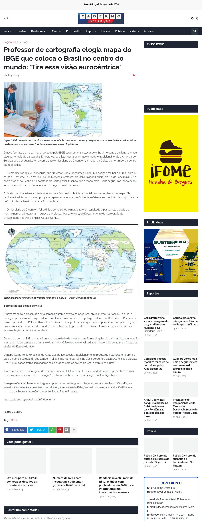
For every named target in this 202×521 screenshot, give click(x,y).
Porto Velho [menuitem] (73, 31)
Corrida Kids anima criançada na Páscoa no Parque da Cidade (185, 321)
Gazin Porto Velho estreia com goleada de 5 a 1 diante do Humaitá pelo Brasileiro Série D (156, 324)
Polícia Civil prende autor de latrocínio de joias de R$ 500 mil (156, 459)
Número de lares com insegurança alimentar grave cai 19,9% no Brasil (69, 481)
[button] (194, 31)
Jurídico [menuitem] (149, 31)
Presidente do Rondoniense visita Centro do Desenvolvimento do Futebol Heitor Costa (185, 406)
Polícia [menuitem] (105, 31)
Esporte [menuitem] (91, 31)
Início (6, 18)
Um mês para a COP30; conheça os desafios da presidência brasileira (22, 481)
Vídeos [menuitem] (134, 31)
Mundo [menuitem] (56, 31)
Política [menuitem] (120, 31)
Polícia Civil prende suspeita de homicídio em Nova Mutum (184, 460)
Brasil (25, 42)
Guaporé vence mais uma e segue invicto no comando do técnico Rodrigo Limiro (185, 365)
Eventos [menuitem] (21, 31)
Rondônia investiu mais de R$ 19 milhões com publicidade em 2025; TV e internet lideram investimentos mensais (116, 485)
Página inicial (11, 42)
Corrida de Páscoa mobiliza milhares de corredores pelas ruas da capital (156, 363)
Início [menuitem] (7, 31)
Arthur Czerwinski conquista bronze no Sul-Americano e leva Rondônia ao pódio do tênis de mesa (156, 408)
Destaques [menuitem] (38, 31)
